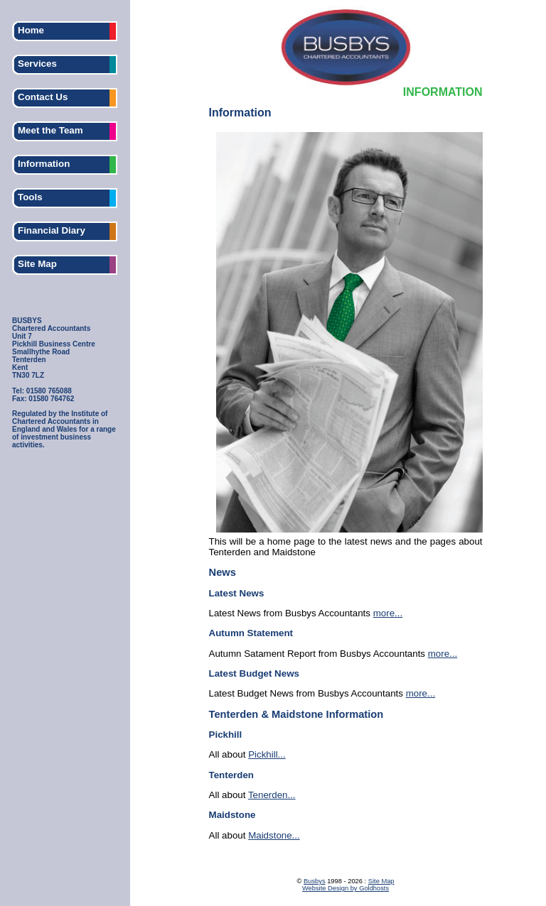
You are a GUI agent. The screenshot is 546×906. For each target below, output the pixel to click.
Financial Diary (51, 230)
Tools (30, 197)
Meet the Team (50, 130)
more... (387, 613)
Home (31, 30)
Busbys (315, 881)
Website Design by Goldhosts (345, 888)
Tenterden (231, 775)
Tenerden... (272, 795)
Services (37, 63)
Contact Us (43, 97)
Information (44, 163)
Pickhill (225, 734)
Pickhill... (267, 754)
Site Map (37, 263)
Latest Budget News (254, 673)
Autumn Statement (251, 633)
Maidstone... (274, 835)
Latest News (236, 593)
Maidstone (232, 814)
